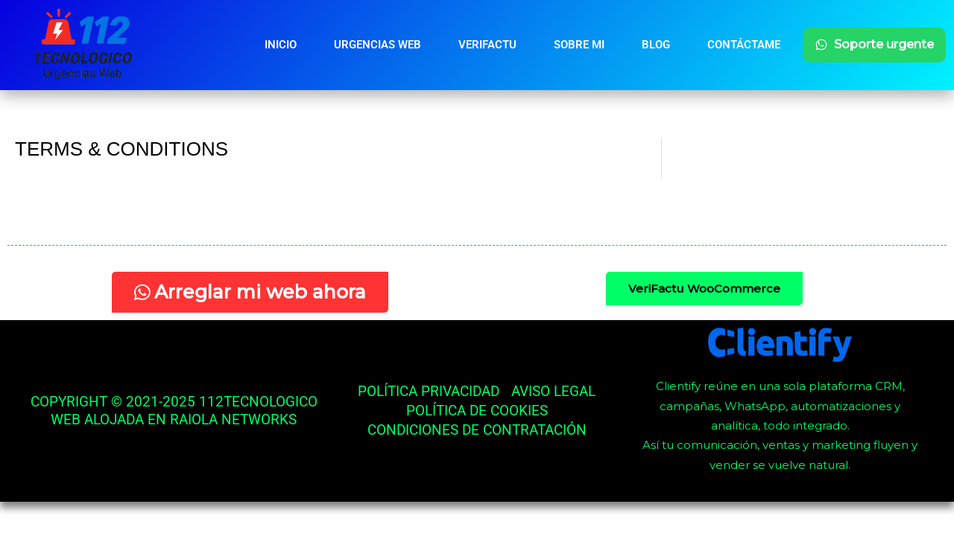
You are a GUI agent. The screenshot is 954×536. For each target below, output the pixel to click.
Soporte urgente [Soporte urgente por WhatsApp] (874, 44)
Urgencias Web (377, 44)
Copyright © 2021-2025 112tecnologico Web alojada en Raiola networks (174, 411)
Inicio (281, 44)
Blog (656, 44)
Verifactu (487, 44)
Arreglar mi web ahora (250, 292)
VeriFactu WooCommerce (704, 288)
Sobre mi (579, 44)
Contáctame (743, 44)
